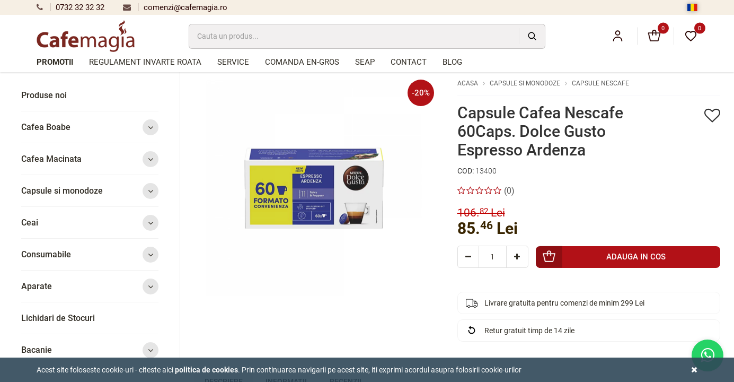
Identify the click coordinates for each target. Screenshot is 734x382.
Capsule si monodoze (89, 191)
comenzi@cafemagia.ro (175, 7)
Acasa (467, 83)
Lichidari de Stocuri (58, 318)
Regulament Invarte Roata (145, 62)
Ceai (89, 223)
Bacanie (89, 350)
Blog (452, 62)
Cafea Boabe (89, 127)
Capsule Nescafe (600, 83)
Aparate (89, 286)
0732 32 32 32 (70, 7)
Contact (409, 62)
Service (233, 62)
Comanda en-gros (302, 62)
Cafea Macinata (89, 159)
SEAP (365, 62)
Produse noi (44, 95)
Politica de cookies (206, 370)
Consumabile (89, 254)
